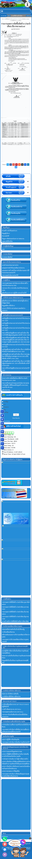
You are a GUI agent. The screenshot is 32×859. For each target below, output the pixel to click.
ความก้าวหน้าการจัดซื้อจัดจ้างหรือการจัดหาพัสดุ (15, 622)
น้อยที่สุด (5, 412)
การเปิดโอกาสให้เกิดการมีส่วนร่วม (11, 697)
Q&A (3, 249)
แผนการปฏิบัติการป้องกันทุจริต (10, 740)
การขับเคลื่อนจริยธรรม (8, 632)
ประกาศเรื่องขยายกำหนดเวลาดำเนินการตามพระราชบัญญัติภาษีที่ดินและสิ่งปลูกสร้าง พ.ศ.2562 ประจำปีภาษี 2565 (15, 385)
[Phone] (4, 839)
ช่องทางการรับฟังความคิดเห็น (10, 694)
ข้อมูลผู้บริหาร (6, 233)
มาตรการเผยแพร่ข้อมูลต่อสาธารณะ (12, 752)
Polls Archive (6, 421)
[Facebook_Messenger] (4, 849)
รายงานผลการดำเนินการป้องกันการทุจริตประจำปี (16, 743)
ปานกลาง (6, 407)
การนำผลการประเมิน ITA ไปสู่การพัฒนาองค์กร (15, 759)
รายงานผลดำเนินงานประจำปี (10, 275)
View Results (16, 418)
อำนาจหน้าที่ (5, 236)
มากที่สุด (5, 402)
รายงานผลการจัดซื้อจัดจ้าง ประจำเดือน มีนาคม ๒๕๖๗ (16, 25)
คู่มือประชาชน (6, 390)
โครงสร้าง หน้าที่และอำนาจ (9, 231)
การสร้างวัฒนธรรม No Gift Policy (11, 710)
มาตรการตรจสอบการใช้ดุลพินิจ (11, 772)
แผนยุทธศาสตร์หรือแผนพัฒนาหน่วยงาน (13, 268)
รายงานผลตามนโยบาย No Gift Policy (12, 712)
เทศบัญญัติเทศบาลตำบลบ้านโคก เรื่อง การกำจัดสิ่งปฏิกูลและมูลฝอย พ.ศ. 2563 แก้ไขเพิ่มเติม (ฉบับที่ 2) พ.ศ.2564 (16, 363)
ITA (2, 423)
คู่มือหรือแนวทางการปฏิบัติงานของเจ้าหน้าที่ (14, 293)
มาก (4, 404)
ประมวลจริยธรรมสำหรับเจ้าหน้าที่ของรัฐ (13, 630)
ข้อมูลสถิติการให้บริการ (8, 305)
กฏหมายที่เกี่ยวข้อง (7, 241)
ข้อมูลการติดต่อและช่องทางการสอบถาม (13, 238)
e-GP (2, 427)
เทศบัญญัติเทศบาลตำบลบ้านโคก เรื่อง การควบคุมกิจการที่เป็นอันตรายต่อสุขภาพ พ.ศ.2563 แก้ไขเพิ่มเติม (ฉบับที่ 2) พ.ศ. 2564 (16, 356)
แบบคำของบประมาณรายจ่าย (10, 265)
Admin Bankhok (16, 29)
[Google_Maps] (4, 844)
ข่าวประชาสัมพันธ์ (22, 19)
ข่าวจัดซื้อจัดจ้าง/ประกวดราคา (10, 19)
